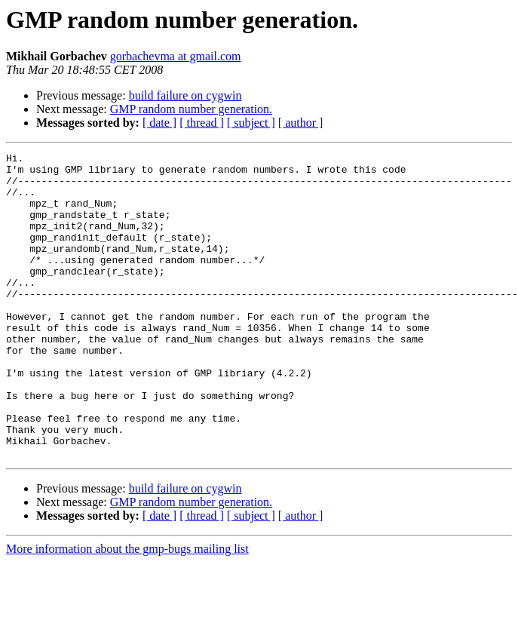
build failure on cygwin (185, 95)
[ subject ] (251, 122)
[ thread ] (201, 122)
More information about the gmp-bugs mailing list (127, 609)
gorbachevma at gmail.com (175, 56)
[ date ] (159, 122)
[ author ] (300, 122)
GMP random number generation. (191, 109)
